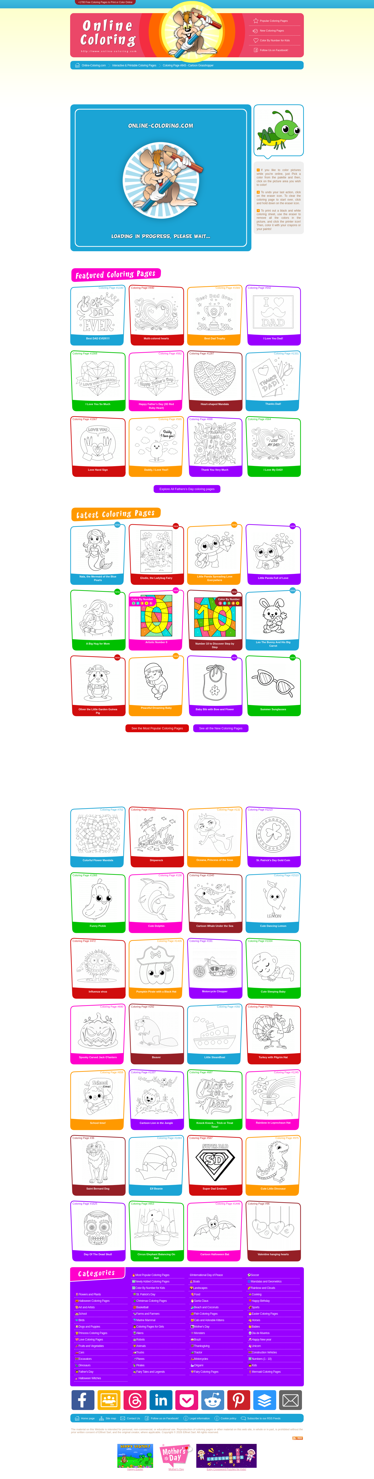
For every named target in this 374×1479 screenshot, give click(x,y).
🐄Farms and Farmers (146, 1313)
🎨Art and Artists (85, 1307)
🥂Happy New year (259, 1339)
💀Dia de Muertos (259, 1333)
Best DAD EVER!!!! (97, 338)
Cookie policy (228, 1418)
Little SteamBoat (214, 1057)
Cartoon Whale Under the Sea (214, 925)
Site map (111, 1418)
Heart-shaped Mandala (215, 404)
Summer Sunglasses (273, 709)
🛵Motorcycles (199, 1359)
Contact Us (133, 1418)
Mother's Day (176, 1469)
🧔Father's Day (84, 1371)
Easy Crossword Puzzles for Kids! (226, 1469)
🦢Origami (197, 1365)
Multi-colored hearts (156, 338)
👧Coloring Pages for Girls (148, 1326)
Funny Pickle (98, 925)
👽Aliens (138, 1333)
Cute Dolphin (156, 925)
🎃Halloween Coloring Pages (92, 1301)
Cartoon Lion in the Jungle (156, 1122)
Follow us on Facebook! (165, 1418)
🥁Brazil (196, 1339)
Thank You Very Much (214, 469)
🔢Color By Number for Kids (148, 1288)
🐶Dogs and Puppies (87, 1326)
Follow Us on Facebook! (274, 50)
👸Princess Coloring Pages (91, 1333)
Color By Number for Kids (275, 40)
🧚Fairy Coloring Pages (204, 1371)
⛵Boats (195, 1281)
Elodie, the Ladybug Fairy (156, 578)
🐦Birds (79, 1320)
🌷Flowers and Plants (88, 1294)
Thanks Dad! (273, 403)
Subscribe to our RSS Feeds (263, 1418)
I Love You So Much (98, 404)
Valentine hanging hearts (273, 1254)
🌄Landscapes (198, 1288)
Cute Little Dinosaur (273, 1188)
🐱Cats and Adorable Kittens (207, 1320)
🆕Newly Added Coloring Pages (150, 1281)
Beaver (156, 1057)
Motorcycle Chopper (214, 991)
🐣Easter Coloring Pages (263, 1313)
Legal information (200, 1418)
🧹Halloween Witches (88, 1378)
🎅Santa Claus (199, 1301)
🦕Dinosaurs (82, 1365)
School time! (98, 1122)
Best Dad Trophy (214, 338)
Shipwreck (156, 860)
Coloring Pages (147, 65)
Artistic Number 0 (156, 642)
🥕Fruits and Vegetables (89, 1346)
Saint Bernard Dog (97, 1188)
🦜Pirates (138, 1365)
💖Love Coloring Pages (89, 1339)
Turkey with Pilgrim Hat (273, 1057)
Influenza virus (98, 991)
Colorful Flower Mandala (98, 860)
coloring (200, 1429)
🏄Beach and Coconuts (204, 1307)
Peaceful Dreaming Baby (156, 707)
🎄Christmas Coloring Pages (150, 1301)
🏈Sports (253, 1307)
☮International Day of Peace (206, 1275)
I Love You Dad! (273, 338)
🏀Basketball (140, 1307)
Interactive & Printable (125, 65)
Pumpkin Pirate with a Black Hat (156, 991)
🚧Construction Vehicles (262, 1352)
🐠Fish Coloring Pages (204, 1313)
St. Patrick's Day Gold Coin (273, 860)
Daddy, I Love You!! (156, 469)
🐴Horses (254, 1320)
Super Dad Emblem (215, 1188)
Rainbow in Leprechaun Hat (273, 1122)
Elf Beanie (156, 1188)
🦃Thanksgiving (200, 1346)
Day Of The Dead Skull (98, 1254)
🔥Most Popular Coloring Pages (150, 1275)
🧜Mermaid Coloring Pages (264, 1371)
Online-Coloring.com (94, 65)
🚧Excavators (83, 1359)
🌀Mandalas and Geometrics (264, 1281)
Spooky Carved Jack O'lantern (98, 1057)
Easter (139, 1469)
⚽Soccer (253, 1275)
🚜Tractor (196, 1352)
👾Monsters (198, 1333)
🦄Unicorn (254, 1346)
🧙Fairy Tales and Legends (149, 1371)
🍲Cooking (254, 1294)
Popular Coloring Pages (274, 20)
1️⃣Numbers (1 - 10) (259, 1359)
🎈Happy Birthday (259, 1301)
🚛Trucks (138, 1352)
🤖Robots (139, 1339)
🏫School (81, 1313)
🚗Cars (79, 1352)
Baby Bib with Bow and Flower (215, 709)
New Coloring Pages (272, 30)
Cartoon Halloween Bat (214, 1254)
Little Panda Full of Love (273, 578)
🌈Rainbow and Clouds (261, 1288)
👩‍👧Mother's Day (200, 1326)
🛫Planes (138, 1359)
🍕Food (195, 1294)
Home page (88, 1418)
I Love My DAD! (273, 469)
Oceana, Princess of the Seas (215, 860)
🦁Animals (139, 1346)
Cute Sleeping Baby (273, 991)
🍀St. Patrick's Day (144, 1294)
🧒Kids (252, 1365)
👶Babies (254, 1326)
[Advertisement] (187, 87)
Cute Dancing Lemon (273, 925)
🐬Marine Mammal (144, 1320)
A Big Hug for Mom (98, 643)
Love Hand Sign (98, 469)
